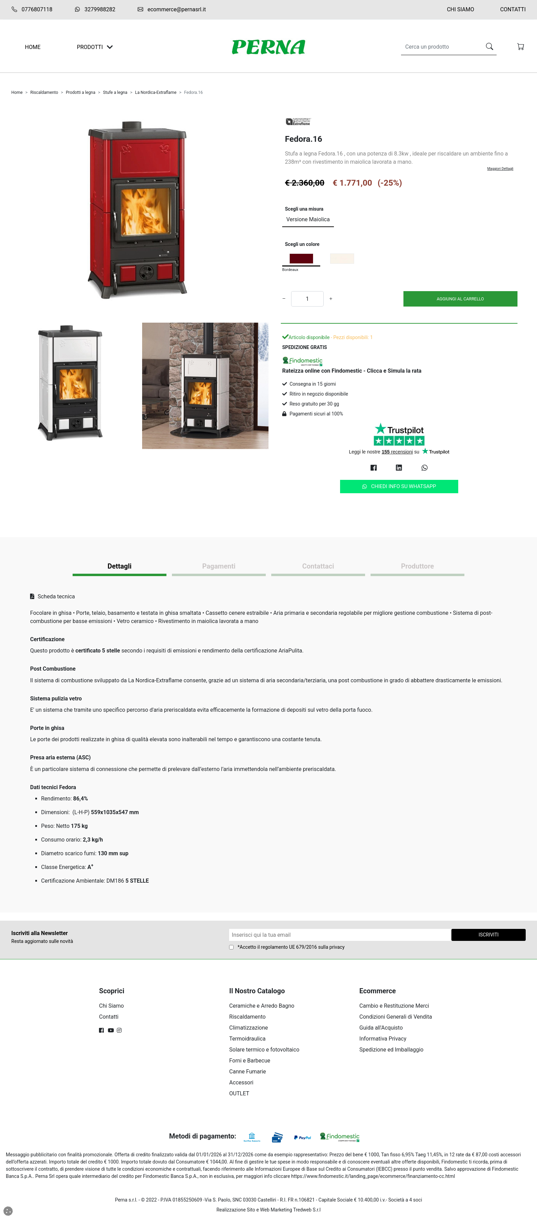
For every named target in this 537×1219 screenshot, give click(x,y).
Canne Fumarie (247, 1071)
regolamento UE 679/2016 (289, 947)
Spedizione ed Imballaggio (391, 1049)
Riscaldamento (44, 92)
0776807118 (31, 9)
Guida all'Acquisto (381, 1027)
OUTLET (239, 1093)
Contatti (513, 9)
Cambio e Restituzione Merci (394, 1006)
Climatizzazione (248, 1027)
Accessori (241, 1082)
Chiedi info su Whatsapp (399, 486)
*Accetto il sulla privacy (291, 947)
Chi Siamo (460, 9)
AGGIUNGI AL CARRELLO (460, 298)
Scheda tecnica (52, 596)
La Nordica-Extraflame (155, 92)
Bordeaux (290, 270)
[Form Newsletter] (340, 935)
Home (17, 92)
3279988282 (94, 9)
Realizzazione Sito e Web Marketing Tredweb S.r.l (268, 1209)
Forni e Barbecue (249, 1060)
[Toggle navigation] (110, 47)
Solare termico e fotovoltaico (264, 1049)
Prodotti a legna (80, 92)
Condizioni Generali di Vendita (395, 1016)
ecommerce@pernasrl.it (171, 9)
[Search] (440, 47)
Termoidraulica (247, 1038)
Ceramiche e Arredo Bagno (261, 1006)
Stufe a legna (115, 92)
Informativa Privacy (382, 1038)
